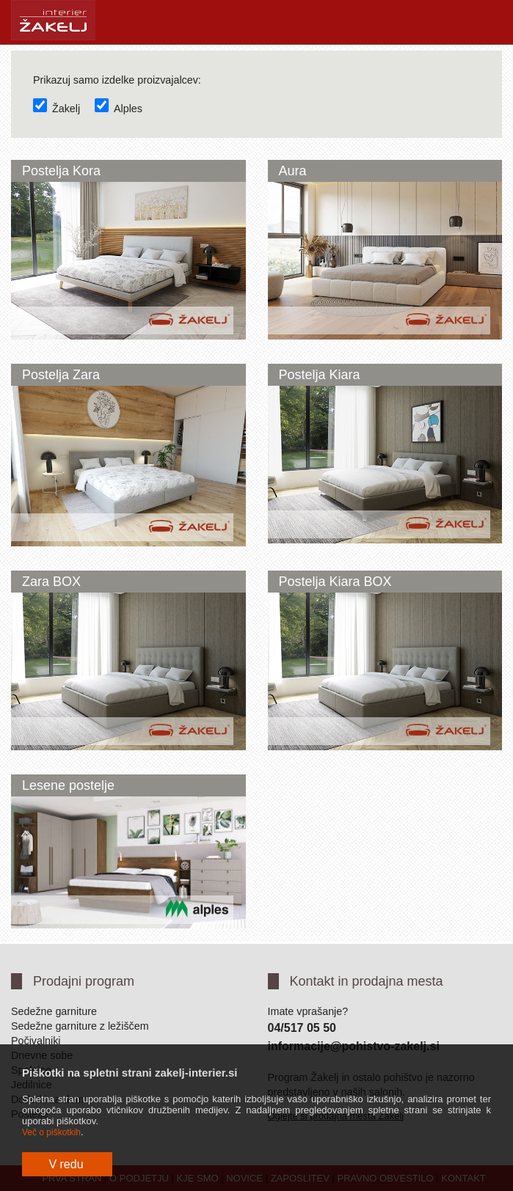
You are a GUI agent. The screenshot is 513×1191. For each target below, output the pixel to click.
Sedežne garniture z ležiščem (80, 1026)
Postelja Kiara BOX (335, 581)
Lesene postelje (68, 785)
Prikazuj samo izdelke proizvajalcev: (117, 80)
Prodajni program (83, 981)
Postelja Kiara (319, 374)
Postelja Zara (61, 374)
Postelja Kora (61, 171)
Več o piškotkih (51, 1132)
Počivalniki (36, 1041)
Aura (293, 171)
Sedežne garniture (54, 1011)
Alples (118, 108)
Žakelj (56, 108)
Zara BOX (51, 581)
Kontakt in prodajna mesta (366, 981)
